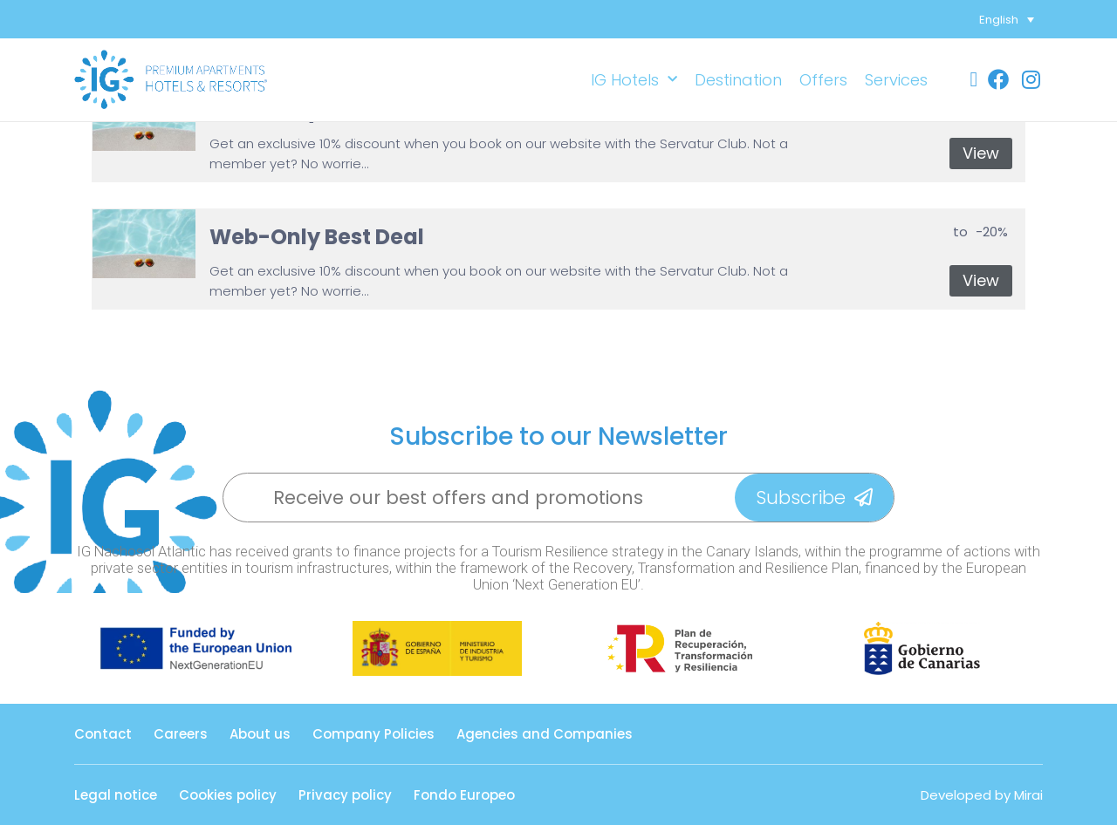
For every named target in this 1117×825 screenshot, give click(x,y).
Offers (823, 80)
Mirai (1028, 795)
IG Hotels (634, 79)
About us (260, 734)
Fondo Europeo (464, 795)
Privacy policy (345, 795)
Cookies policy (228, 795)
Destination (738, 80)
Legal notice (115, 795)
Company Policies (373, 734)
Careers (181, 734)
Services (896, 80)
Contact (103, 734)
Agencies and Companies (544, 734)
